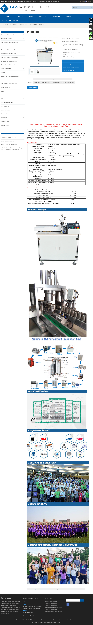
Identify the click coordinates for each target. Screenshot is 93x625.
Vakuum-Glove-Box (5, 87)
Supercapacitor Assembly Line (8, 53)
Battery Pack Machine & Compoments (10, 76)
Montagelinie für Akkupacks (51, 603)
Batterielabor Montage (6, 38)
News (74, 619)
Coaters (3, 95)
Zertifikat (56, 16)
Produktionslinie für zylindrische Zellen (53, 607)
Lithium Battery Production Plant (9, 83)
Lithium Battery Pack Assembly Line (9, 42)
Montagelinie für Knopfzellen (51, 605)
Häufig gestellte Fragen (39, 619)
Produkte (19, 16)
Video (31, 16)
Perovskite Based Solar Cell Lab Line (10, 64)
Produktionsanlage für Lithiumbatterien (53, 611)
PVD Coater (4, 98)
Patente (69, 16)
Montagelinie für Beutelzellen (51, 609)
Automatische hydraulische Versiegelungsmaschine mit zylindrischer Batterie (53, 79)
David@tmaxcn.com (10, 1)
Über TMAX (6, 16)
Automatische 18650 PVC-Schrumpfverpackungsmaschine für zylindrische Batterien (54, 82)
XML (23, 619)
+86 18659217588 (43, 1)
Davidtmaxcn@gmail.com (26, 1)
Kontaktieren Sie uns (10, 20)
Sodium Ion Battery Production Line (9, 49)
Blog (60, 619)
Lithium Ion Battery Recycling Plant (9, 57)
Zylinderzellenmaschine (36, 24)
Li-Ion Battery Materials (6, 68)
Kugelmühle (4, 117)
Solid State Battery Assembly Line (9, 46)
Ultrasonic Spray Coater (7, 102)
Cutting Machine (5, 125)
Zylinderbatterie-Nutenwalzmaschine (65, 589)
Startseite (6, 24)
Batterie (3, 72)
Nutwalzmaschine (42, 589)
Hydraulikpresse (5, 106)
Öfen (2, 91)
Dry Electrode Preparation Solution (9, 61)
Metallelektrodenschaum (7, 129)
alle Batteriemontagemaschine (8, 80)
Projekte (42, 16)
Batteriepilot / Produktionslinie (19, 24)
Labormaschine (5, 121)
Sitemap (18, 619)
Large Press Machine (6, 110)
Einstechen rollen (51, 589)
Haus (64, 619)
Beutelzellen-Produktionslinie (51, 601)
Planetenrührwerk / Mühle (7, 113)
